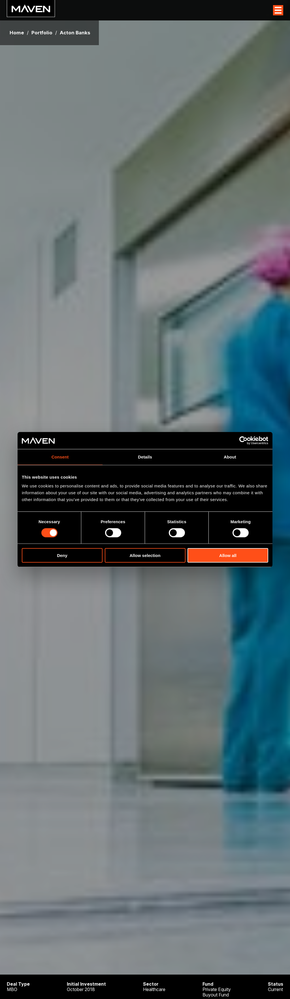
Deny (62, 555)
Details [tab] (145, 456)
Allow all (227, 555)
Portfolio (41, 32)
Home (17, 32)
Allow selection (144, 555)
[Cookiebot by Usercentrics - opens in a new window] (243, 440)
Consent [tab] (60, 456)
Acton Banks (75, 32)
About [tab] (230, 456)
